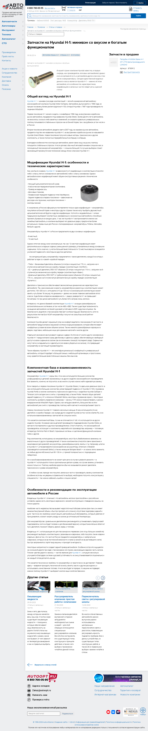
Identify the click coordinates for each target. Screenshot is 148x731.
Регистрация (90, 2)
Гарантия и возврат (130, 690)
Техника (6, 34)
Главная (30, 27)
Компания (6, 76)
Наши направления (105, 685)
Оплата (5, 85)
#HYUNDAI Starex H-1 (51, 55)
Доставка (6, 80)
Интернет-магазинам (105, 694)
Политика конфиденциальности (118, 722)
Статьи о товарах (55, 27)
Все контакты (50, 8)
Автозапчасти (9, 21)
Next (103, 578)
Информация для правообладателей (90, 722)
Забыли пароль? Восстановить (114, 2)
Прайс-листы (8, 56)
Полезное (6, 89)
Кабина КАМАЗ (43, 20)
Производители (9, 52)
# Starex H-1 (65, 55)
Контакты (6, 60)
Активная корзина (74, 7)
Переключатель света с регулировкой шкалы (93, 599)
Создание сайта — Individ (64, 722)
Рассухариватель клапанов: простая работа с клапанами (65, 599)
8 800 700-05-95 (37, 680)
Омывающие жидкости (34, 598)
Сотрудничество (9, 72)
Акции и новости (9, 68)
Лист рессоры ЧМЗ (58, 20)
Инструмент (8, 30)
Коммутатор (72, 20)
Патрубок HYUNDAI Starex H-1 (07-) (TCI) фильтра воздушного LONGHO (132, 62)
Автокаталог (9, 39)
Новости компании (130, 694)
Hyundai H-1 (32, 101)
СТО (4, 43)
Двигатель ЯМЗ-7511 (87, 20)
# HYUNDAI (75, 55)
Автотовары (8, 26)
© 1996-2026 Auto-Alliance (43, 722)
